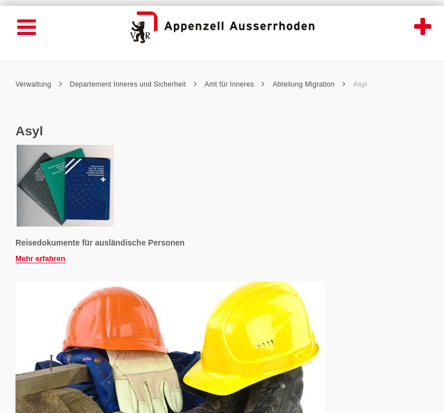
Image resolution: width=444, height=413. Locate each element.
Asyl (360, 84)
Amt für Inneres (235, 84)
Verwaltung (38, 84)
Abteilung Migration (308, 84)
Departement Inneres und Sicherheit (133, 84)
